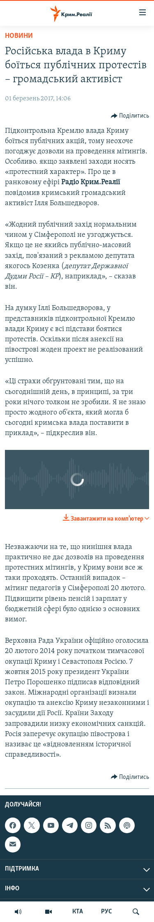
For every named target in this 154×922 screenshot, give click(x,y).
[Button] (130, 115)
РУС (106, 911)
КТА (77, 911)
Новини (19, 36)
